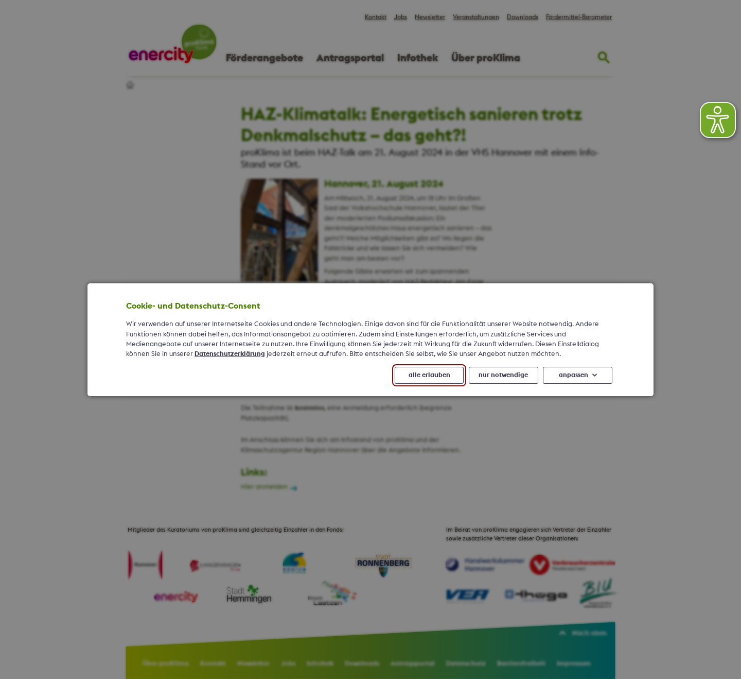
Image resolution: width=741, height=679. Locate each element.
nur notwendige (503, 374)
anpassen (573, 374)
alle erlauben (429, 374)
